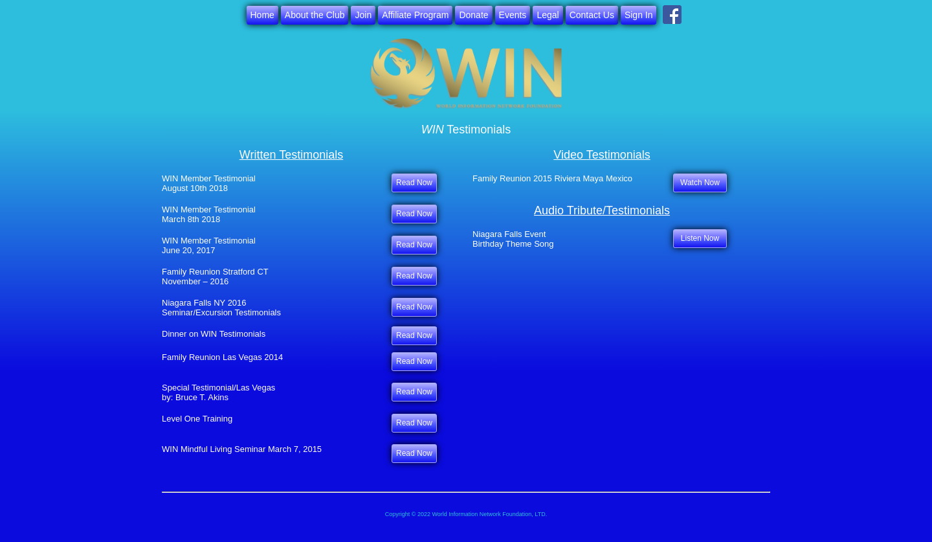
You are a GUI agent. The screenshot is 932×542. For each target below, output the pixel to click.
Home (262, 15)
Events (513, 15)
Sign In (639, 15)
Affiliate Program (415, 15)
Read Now (414, 335)
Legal (548, 15)
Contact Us (592, 15)
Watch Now (700, 182)
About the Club (315, 15)
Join (363, 15)
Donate (473, 15)
